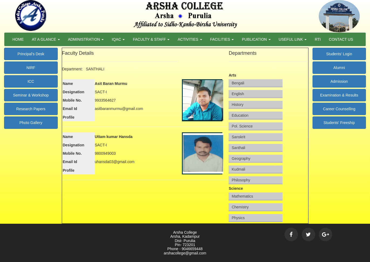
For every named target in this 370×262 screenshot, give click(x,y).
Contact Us (341, 39)
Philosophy (241, 180)
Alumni (339, 68)
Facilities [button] (222, 39)
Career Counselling (339, 109)
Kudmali (238, 169)
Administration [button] (86, 39)
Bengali (238, 83)
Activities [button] (190, 39)
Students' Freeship (339, 122)
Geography (241, 158)
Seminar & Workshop (31, 95)
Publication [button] (256, 39)
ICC (31, 81)
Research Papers (30, 109)
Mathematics (242, 196)
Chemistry (240, 207)
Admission (339, 81)
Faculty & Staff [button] (151, 39)
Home (18, 39)
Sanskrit (238, 137)
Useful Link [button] (293, 39)
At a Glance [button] (46, 39)
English (238, 94)
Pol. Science (242, 126)
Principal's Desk (31, 54)
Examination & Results (339, 95)
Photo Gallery (30, 122)
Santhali (238, 148)
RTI (318, 39)
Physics (238, 218)
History (237, 104)
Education (240, 115)
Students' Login (339, 54)
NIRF (30, 68)
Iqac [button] (118, 39)
